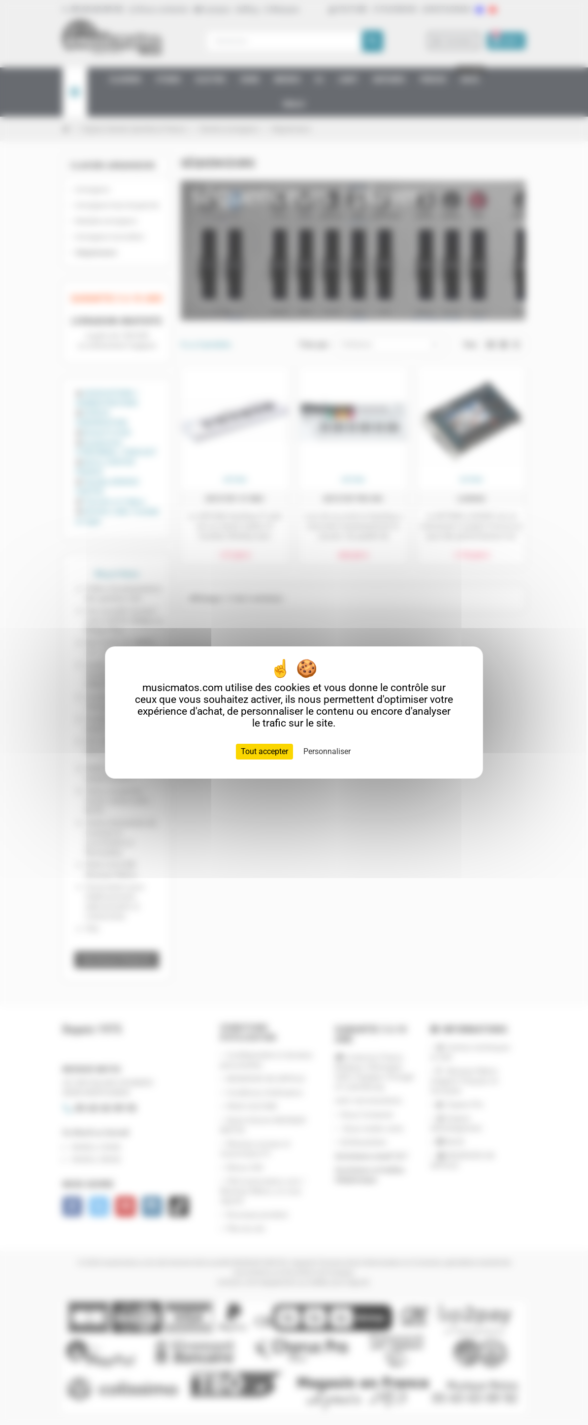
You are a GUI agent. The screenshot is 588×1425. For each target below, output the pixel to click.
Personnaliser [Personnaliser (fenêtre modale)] (327, 751)
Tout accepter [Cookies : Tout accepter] (264, 751)
